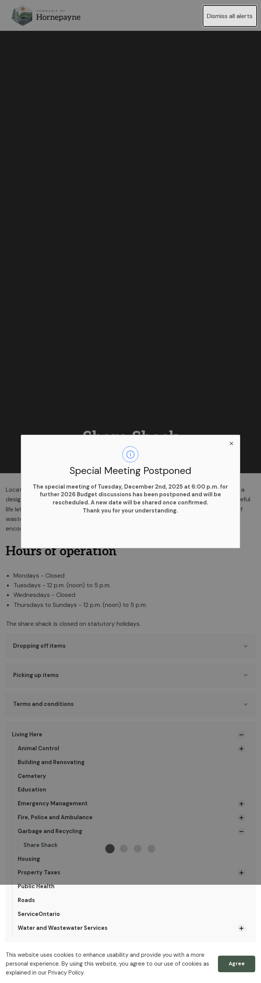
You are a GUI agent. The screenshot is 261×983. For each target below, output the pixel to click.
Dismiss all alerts (230, 16)
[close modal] (231, 443)
